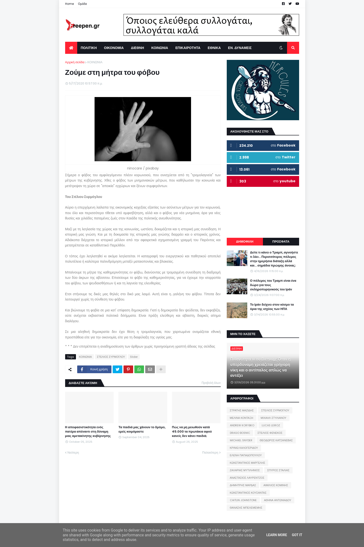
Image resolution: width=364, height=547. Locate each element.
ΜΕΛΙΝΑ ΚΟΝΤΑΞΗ (241, 418)
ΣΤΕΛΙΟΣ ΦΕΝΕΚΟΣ (270, 433)
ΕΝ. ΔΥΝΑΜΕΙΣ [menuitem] (240, 47)
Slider (134, 357)
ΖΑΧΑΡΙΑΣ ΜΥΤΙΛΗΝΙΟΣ (245, 470)
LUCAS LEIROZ (271, 425)
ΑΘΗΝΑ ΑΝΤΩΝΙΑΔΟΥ (277, 500)
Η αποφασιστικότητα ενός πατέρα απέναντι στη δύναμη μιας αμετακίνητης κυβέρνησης (88, 431)
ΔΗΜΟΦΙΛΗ (244, 241)
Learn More (276, 535)
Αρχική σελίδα (74, 62)
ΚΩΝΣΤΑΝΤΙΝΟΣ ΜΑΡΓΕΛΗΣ (247, 463)
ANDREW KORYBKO (242, 425)
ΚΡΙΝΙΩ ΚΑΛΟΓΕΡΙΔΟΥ (244, 448)
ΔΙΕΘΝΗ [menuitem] (137, 47)
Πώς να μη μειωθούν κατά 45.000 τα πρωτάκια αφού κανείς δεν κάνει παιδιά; (192, 431)
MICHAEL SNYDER (241, 440)
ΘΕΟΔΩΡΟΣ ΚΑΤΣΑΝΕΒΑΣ (276, 440)
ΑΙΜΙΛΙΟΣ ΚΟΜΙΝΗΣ (275, 485)
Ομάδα (82, 4)
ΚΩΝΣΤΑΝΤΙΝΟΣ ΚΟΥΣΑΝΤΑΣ (248, 493)
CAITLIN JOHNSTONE (243, 500)
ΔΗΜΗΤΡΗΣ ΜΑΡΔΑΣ (243, 485)
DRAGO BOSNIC (240, 433)
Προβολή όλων (211, 383)
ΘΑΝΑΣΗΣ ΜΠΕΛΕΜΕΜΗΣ (246, 508)
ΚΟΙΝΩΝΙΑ (95, 62)
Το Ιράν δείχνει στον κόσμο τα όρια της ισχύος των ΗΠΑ (272, 306)
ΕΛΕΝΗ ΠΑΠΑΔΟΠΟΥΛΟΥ (246, 455)
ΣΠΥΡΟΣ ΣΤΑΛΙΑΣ (278, 470)
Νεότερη (73, 452)
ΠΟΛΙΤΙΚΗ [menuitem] (89, 47)
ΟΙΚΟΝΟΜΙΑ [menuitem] (114, 47)
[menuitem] (71, 48)
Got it (297, 535)
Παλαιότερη (210, 452)
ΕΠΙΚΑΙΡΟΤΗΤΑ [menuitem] (187, 47)
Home (69, 4)
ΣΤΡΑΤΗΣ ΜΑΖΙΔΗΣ (242, 410)
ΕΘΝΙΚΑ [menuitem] (214, 47)
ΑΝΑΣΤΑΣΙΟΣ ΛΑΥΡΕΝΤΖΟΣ (247, 478)
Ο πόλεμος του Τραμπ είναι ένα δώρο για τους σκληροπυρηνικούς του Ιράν (273, 285)
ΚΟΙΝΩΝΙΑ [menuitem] (159, 47)
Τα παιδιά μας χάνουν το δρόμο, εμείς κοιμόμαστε (141, 429)
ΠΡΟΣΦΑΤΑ (280, 241)
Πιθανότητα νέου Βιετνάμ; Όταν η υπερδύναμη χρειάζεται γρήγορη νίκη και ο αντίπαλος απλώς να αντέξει (260, 367)
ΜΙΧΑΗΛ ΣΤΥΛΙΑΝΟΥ (273, 418)
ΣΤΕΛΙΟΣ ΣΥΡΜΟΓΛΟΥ (111, 357)
